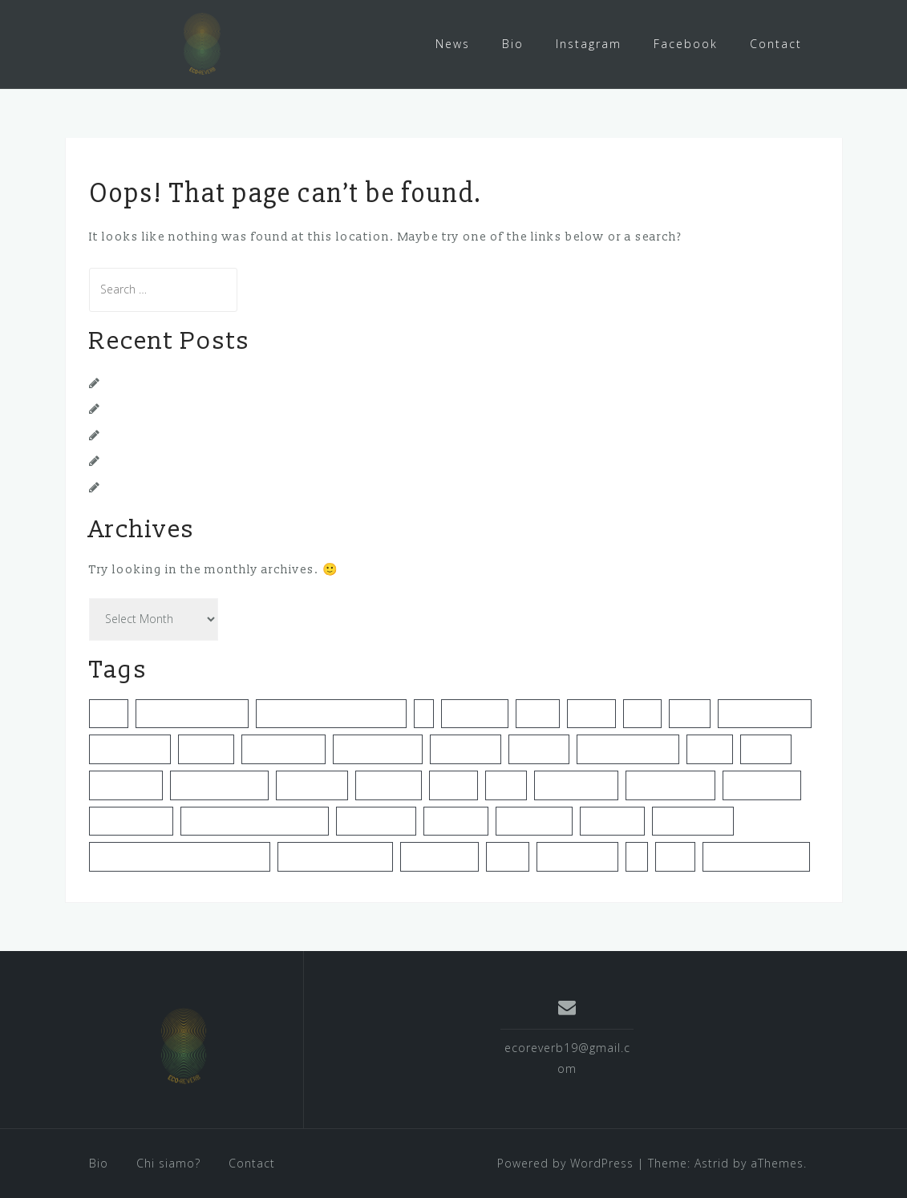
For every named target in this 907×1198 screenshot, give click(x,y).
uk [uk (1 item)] (636, 855)
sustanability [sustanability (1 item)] (439, 855)
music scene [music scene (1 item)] (761, 784)
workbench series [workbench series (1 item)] (756, 855)
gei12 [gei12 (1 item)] (642, 713)
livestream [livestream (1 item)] (388, 784)
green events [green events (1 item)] (130, 748)
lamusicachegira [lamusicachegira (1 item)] (219, 784)
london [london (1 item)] (453, 784)
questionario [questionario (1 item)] (376, 820)
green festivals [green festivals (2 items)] (378, 748)
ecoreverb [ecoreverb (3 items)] (475, 713)
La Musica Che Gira (164, 486)
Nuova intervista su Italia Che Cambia (219, 459)
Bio (513, 43)
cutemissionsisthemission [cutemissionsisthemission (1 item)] (331, 713)
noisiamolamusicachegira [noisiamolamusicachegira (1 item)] (254, 820)
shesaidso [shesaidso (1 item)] (456, 820)
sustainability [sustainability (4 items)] (693, 820)
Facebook (686, 43)
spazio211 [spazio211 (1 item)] (612, 820)
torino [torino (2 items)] (507, 855)
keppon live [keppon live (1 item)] (126, 784)
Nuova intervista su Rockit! (186, 434)
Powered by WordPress (565, 1162)
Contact (776, 43)
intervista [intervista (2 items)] (539, 748)
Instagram (589, 43)
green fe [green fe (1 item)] (206, 748)
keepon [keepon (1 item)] (766, 748)
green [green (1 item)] (690, 713)
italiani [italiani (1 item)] (709, 748)
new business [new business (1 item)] (131, 820)
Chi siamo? (168, 1162)
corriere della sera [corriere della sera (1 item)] (192, 713)
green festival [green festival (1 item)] (283, 748)
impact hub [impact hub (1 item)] (465, 748)
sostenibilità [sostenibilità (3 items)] (534, 820)
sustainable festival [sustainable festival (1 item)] (335, 855)
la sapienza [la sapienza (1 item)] (312, 784)
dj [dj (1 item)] (424, 713)
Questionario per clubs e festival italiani (226, 407)
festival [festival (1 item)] (591, 713)
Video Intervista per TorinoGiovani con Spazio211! (256, 382)
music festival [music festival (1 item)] (576, 784)
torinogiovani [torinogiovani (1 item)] (577, 855)
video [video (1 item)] (675, 855)
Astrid (711, 1162)
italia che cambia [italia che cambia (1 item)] (627, 748)
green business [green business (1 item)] (765, 713)
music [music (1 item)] (506, 784)
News (452, 43)
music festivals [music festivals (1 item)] (670, 784)
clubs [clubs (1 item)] (108, 713)
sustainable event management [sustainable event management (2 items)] (179, 855)
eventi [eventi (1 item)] (537, 713)
